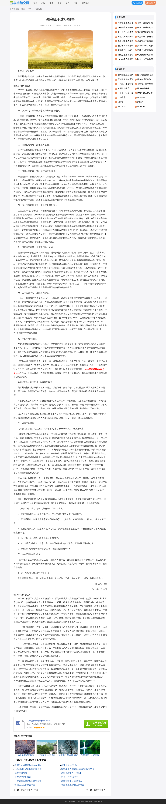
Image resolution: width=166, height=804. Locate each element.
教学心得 (141, 106)
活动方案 (122, 97)
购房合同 (141, 97)
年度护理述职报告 (23, 777)
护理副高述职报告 (125, 28)
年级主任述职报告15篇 (25, 785)
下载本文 (76, 26)
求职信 (140, 102)
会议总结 (122, 106)
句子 (76, 3)
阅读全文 (67, 26)
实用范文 (85, 3)
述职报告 (38, 9)
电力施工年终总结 (125, 41)
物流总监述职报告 (69, 765)
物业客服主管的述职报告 (72, 785)
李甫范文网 (80, 801)
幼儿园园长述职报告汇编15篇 (28, 769)
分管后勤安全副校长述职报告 (28, 781)
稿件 (68, 3)
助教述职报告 (21, 773)
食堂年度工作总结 (145, 37)
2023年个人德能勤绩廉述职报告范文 (77, 769)
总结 (43, 3)
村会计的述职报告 (69, 777)
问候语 (121, 102)
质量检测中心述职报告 (71, 781)
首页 (35, 3)
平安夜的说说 (143, 88)
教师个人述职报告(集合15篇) (28, 765)
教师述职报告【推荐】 (71, 773)
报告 (51, 3)
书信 (59, 3)
